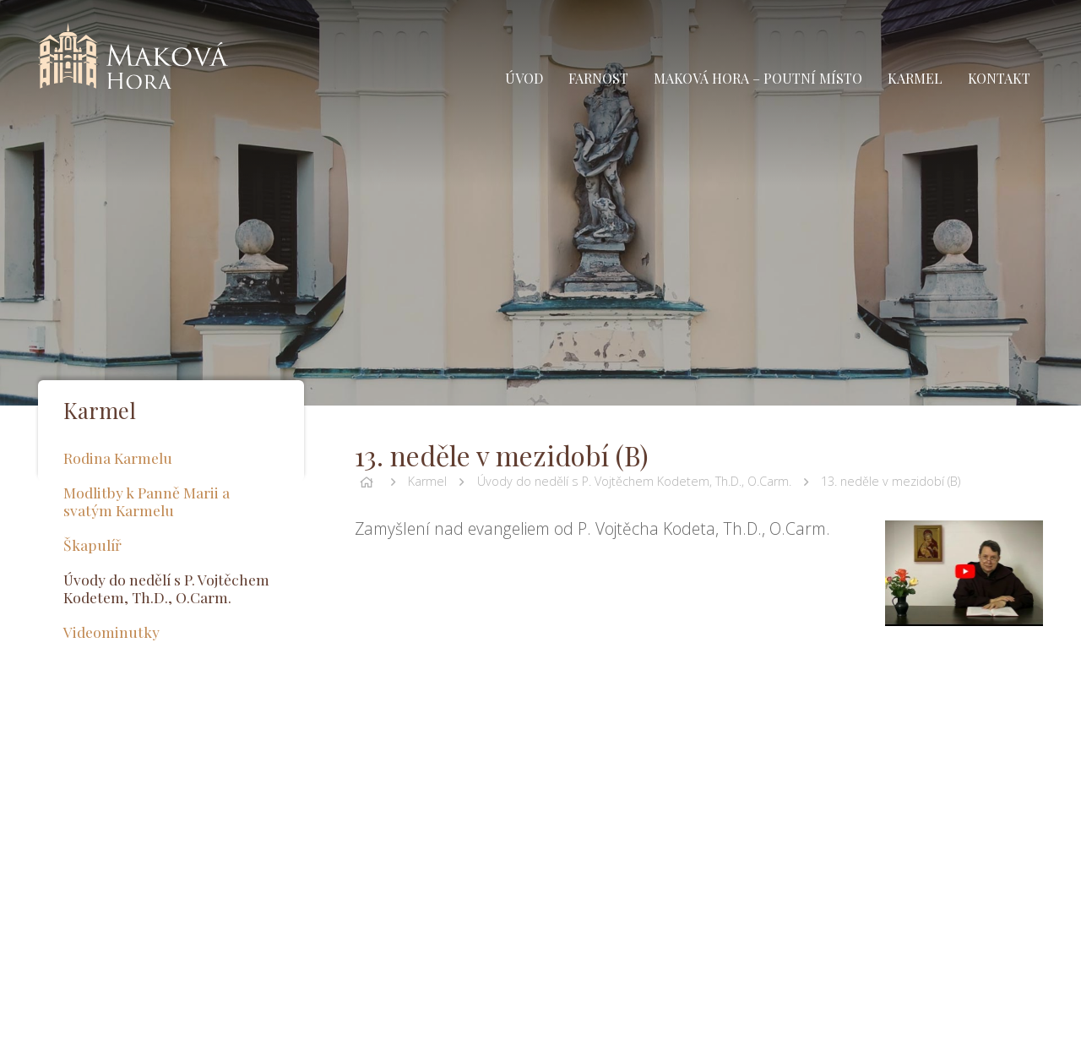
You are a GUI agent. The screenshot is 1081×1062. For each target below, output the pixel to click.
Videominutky (111, 631)
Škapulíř (92, 544)
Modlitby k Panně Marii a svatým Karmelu (146, 501)
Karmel (427, 481)
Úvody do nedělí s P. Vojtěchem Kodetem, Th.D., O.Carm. (634, 481)
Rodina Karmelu (117, 457)
